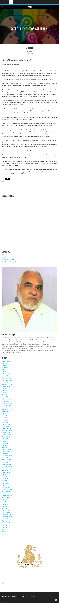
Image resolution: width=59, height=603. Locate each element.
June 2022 (5, 441)
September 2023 (7, 409)
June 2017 (5, 527)
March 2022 (5, 447)
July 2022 (5, 439)
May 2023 (5, 418)
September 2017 (7, 521)
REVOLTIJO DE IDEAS (9, 261)
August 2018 (6, 497)
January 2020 (6, 462)
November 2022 (7, 430)
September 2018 (7, 495)
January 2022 (6, 451)
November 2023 (7, 405)
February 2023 (6, 424)
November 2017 (7, 516)
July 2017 (5, 525)
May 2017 (5, 529)
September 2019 (7, 470)
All (3, 255)
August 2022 (6, 437)
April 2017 (5, 531)
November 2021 (7, 455)
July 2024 (5, 388)
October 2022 (6, 432)
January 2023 (6, 426)
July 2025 (5, 363)
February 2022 (6, 449)
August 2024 (6, 386)
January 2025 (6, 376)
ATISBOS (29, 48)
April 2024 (5, 395)
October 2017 (6, 518)
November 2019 (7, 466)
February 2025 (6, 374)
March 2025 (5, 371)
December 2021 (7, 453)
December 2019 (7, 464)
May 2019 (5, 479)
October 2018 (6, 493)
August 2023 (6, 411)
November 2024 (7, 380)
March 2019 (5, 483)
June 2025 (5, 365)
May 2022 (5, 443)
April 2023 (5, 420)
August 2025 (6, 361)
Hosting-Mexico (30, 596)
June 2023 (5, 416)
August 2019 (6, 472)
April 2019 (5, 481)
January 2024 (6, 401)
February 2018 (6, 510)
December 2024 (7, 378)
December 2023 (7, 403)
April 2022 (5, 445)
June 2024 (5, 390)
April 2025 (5, 369)
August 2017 (6, 523)
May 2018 (5, 504)
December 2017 (7, 514)
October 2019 (6, 468)
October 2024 (6, 382)
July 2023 (5, 413)
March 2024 (5, 397)
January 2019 (6, 487)
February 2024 (6, 399)
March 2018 (5, 508)
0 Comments (29, 54)
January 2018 (6, 512)
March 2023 (5, 422)
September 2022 (7, 434)
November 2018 (7, 491)
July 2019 (5, 474)
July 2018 (5, 500)
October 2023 (6, 407)
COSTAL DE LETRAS (8, 259)
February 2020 (6, 460)
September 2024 (7, 384)
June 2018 (5, 502)
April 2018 (5, 506)
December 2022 (7, 428)
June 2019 (5, 476)
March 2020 (5, 458)
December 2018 (7, 489)
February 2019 (6, 485)
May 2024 (5, 392)
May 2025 (5, 367)
